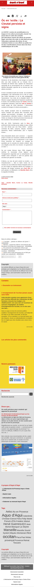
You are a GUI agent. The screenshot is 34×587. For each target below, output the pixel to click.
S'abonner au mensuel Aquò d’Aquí (14, 501)
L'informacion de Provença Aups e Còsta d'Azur (15, 489)
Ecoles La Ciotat (22, 182)
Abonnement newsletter (17, 572)
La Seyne (24, 527)
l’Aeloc (24, 101)
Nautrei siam (6, 494)
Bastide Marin (11, 182)
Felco (19, 519)
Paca (18, 537)
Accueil (3, 8)
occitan (9, 536)
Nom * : (4, 192)
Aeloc (9, 511)
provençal (9, 540)
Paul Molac (26, 537)
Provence (19, 540)
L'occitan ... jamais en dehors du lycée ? (15, 241)
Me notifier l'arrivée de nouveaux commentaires (17, 227)
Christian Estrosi (9, 519)
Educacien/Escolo (12, 8)
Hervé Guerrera (12, 524)
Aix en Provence (20, 512)
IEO (24, 524)
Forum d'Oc (10, 521)
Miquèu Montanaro (18, 533)
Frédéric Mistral (23, 521)
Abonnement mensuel (17, 574)
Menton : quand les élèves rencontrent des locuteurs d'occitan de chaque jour (16, 245)
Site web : (5, 203)
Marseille (10, 530)
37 (20, 257)
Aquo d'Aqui (12, 515)
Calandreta (27, 516)
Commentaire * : (6, 209)
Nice (29, 533)
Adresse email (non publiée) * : (10, 197)
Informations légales (9, 498)
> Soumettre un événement (11, 285)
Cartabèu (5, 281)
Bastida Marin (25, 170)
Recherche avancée (7, 397)
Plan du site (17, 577)
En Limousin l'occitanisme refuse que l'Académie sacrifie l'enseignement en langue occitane (16, 249)
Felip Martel (27, 519)
